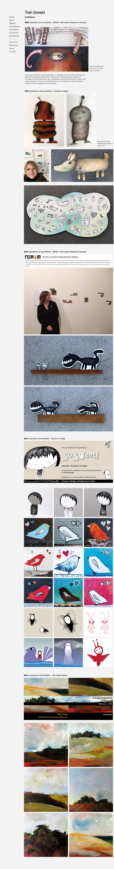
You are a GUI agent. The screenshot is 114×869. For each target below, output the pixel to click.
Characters (13, 33)
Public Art (13, 42)
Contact (12, 51)
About (11, 48)
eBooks (12, 23)
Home (11, 17)
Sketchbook (14, 36)
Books (11, 20)
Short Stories (14, 26)
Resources (13, 45)
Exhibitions (13, 39)
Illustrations (14, 29)
